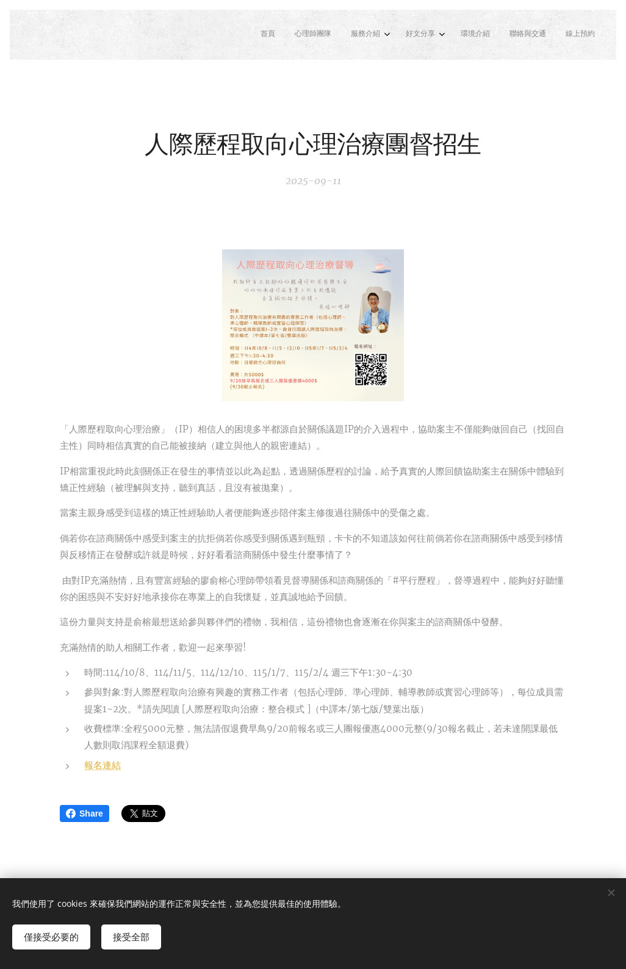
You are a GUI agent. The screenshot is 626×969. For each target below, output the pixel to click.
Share (84, 813)
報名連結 (102, 765)
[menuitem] (468, 35)
